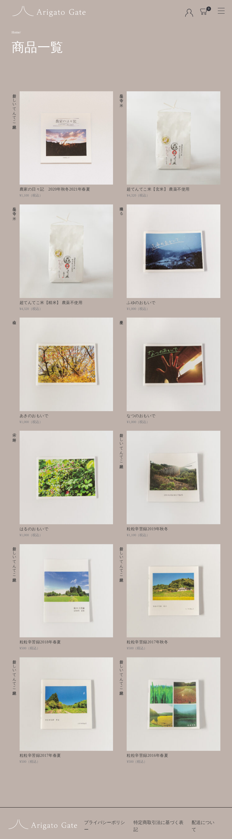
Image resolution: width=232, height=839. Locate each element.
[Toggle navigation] (219, 9)
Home (16, 32)
